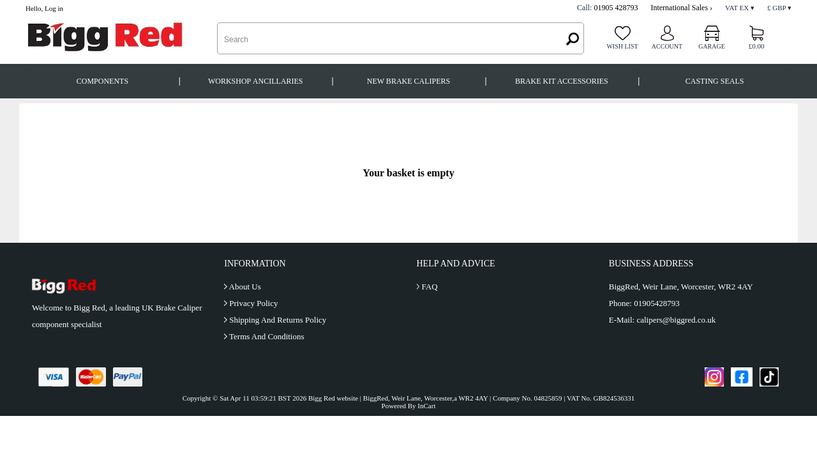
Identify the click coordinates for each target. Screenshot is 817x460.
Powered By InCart (409, 406)
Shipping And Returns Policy (277, 320)
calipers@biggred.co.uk (676, 320)
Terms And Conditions (266, 336)
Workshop (255, 81)
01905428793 (657, 303)
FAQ (429, 286)
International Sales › (681, 7)
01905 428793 (616, 7)
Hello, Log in (44, 8)
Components (102, 81)
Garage (711, 46)
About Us (245, 286)
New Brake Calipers (408, 81)
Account (667, 46)
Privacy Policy (253, 303)
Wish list (622, 46)
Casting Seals (715, 81)
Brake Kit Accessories (561, 81)
